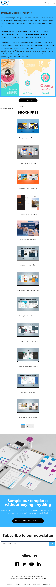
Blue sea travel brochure (28, 239)
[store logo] (5, 3)
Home (22, 106)
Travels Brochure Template (28, 214)
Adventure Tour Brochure (28, 265)
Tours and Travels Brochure (28, 189)
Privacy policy (36, 584)
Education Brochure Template (28, 341)
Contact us (9, 584)
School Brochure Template (28, 417)
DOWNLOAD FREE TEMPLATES (28, 521)
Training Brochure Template (28, 316)
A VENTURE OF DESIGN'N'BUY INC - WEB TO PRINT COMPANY (28, 579)
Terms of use (46, 584)
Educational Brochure (28, 392)
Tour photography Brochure (28, 138)
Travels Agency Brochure (28, 163)
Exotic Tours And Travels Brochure (28, 290)
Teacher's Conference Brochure (28, 366)
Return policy (26, 584)
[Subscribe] (52, 544)
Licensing (17, 584)
